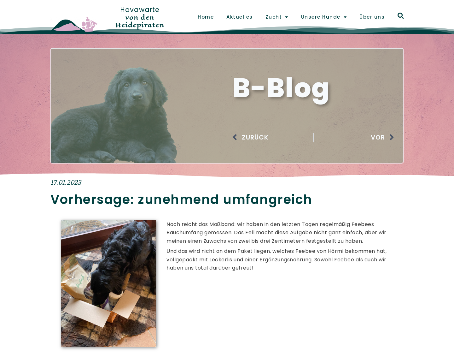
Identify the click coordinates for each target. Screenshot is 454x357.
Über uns (372, 17)
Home (206, 17)
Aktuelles (239, 17)
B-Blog (284, 87)
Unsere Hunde (324, 17)
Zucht (276, 17)
